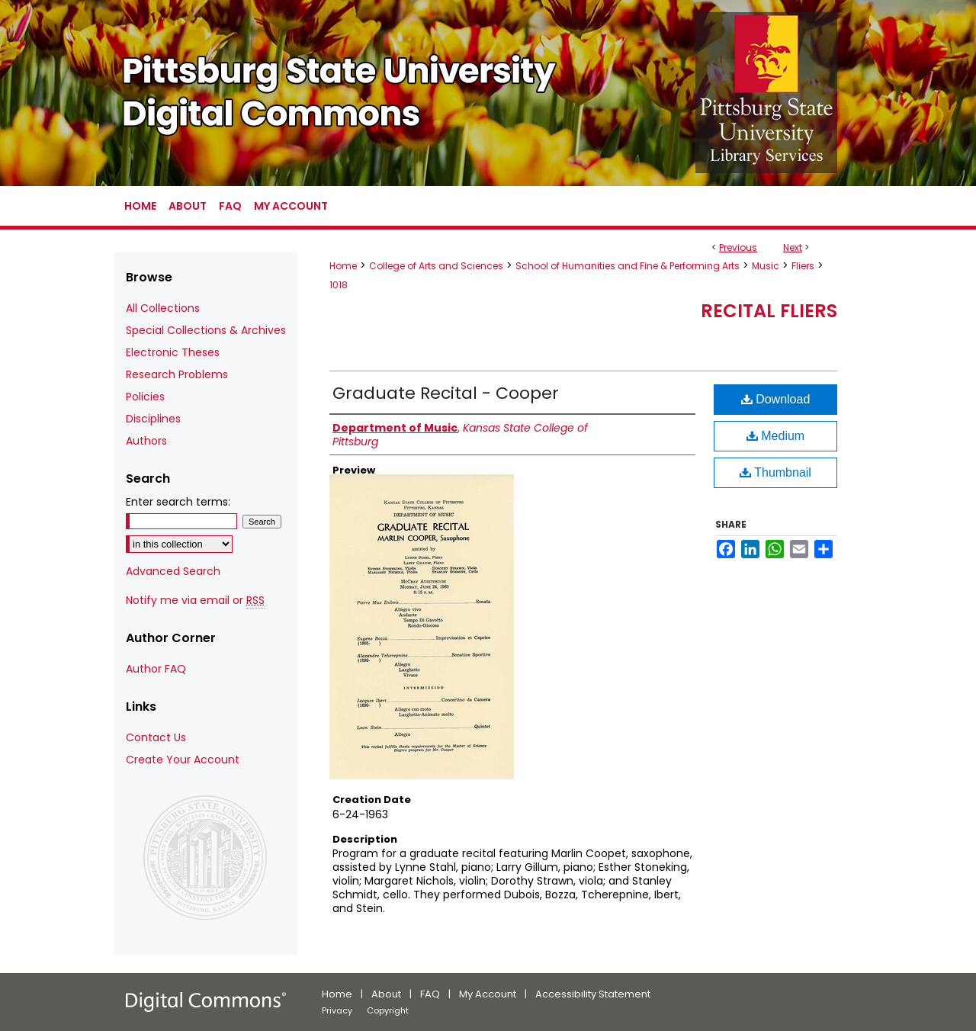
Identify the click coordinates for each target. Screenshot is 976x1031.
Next (792, 247)
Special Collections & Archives (206, 330)
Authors (146, 440)
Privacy (337, 1010)
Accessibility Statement (592, 994)
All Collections (163, 308)
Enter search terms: (178, 501)
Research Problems (177, 374)
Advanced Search (173, 571)
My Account (487, 994)
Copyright (388, 1010)
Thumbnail (775, 472)
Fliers (802, 265)
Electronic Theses (173, 352)
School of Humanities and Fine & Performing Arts (627, 265)
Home (343, 265)
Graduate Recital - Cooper (445, 393)
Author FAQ (156, 668)
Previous (738, 247)
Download (776, 399)
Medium (775, 435)
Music (765, 265)
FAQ (430, 994)
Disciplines (153, 418)
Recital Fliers (769, 310)
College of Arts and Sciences (436, 265)
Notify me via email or (195, 601)
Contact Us (156, 737)
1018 (338, 284)
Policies (145, 396)
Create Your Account (182, 759)
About (386, 994)
